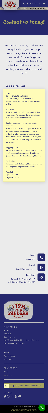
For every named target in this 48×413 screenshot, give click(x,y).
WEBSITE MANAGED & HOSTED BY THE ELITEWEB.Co (24, 410)
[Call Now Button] (41, 407)
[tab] (15, 86)
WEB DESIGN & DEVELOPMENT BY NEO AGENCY (24, 409)
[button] (44, 3)
